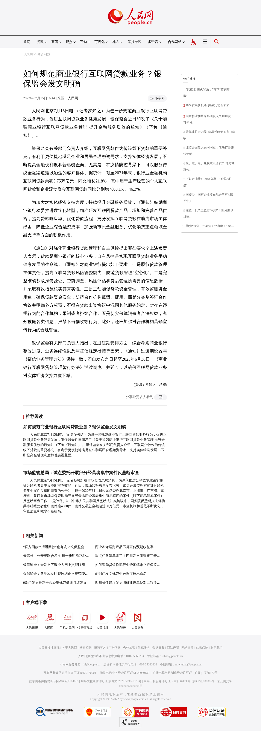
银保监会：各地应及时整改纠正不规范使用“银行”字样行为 (67, 573)
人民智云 (119, 619)
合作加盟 (129, 647)
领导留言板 (84, 619)
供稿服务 (144, 647)
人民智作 (137, 619)
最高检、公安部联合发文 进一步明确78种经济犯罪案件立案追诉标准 (75, 556)
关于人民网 (69, 647)
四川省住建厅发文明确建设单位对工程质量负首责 (133, 582)
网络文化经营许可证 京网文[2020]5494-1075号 (111, 681)
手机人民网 (67, 619)
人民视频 (102, 619)
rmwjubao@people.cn (188, 664)
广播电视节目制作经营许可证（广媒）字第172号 (185, 672)
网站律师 (187, 647)
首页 (26, 42)
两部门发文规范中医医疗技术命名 (121, 573)
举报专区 (134, 42)
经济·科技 (44, 54)
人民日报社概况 (48, 647)
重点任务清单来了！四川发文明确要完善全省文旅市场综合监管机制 (146, 556)
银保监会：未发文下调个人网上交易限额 (54, 565)
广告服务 (115, 647)
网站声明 (173, 647)
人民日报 (31, 619)
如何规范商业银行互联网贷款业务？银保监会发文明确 (74, 427)
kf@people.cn (91, 664)
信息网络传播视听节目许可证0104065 (54, 681)
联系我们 (217, 647)
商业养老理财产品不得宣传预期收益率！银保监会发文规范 (139, 547)
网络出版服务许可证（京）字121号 (167, 681)
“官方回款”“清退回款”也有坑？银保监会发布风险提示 (64, 547)
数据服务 (158, 647)
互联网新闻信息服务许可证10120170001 (70, 672)
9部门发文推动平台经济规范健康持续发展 (55, 582)
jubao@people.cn (172, 656)
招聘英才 (100, 647)
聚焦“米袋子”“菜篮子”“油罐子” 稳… (210, 226)
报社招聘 (86, 647)
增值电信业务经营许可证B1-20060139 (124, 672)
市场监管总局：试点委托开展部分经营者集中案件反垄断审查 (81, 472)
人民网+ (49, 619)
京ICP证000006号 (203, 681)
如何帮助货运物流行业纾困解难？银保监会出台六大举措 (138, 565)
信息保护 (202, 647)
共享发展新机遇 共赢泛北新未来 (207, 105)
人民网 (28, 54)
